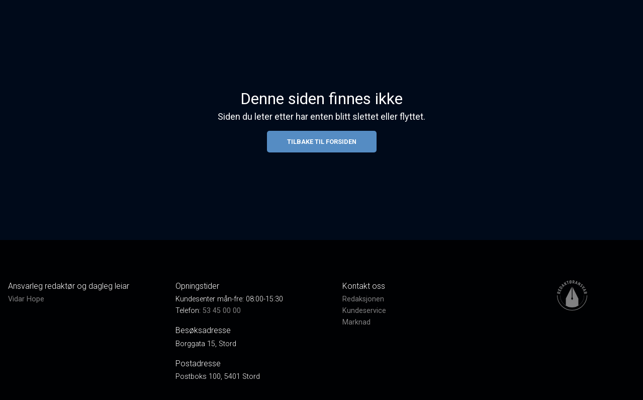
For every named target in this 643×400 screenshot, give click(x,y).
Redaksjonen (363, 299)
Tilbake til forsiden (321, 141)
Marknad (356, 322)
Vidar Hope (26, 299)
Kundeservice (364, 310)
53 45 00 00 (222, 310)
